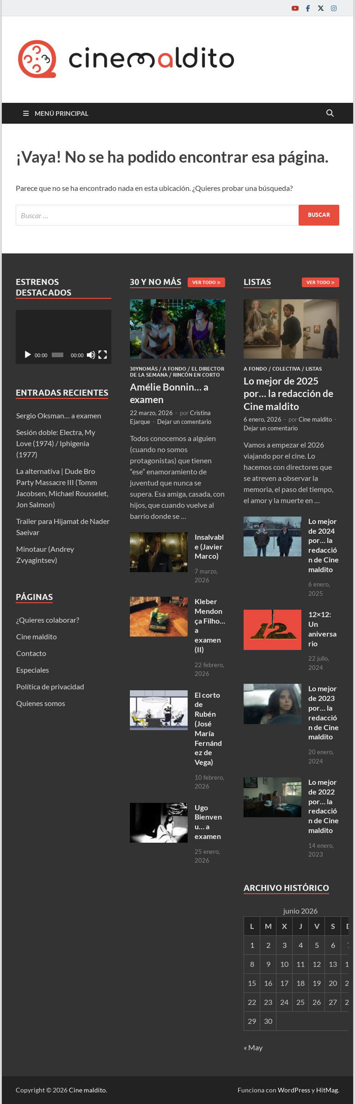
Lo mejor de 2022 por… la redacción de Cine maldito (323, 805)
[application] (63, 337)
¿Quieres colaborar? (47, 619)
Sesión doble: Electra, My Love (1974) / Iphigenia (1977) (55, 443)
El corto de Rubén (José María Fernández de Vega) (208, 728)
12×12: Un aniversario (322, 628)
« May (253, 1047)
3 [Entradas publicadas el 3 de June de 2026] (284, 944)
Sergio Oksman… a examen (58, 415)
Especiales (32, 669)
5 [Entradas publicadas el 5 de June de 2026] (317, 944)
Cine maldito (36, 636)
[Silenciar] (91, 355)
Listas (314, 369)
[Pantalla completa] (102, 355)
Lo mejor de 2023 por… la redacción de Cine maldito (323, 712)
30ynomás (144, 369)
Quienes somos (40, 703)
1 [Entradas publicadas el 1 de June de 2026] (252, 944)
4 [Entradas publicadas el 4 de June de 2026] (301, 944)
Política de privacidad (50, 686)
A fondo (174, 369)
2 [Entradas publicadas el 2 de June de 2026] (268, 944)
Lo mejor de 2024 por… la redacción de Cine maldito (323, 545)
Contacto (31, 653)
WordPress (294, 1090)
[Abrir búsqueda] (330, 113)
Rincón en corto (196, 375)
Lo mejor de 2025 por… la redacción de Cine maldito (288, 393)
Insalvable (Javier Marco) (209, 546)
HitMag (327, 1090)
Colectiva (286, 369)
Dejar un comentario (184, 421)
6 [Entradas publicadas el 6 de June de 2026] (333, 944)
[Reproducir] (27, 355)
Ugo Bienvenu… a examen (208, 821)
